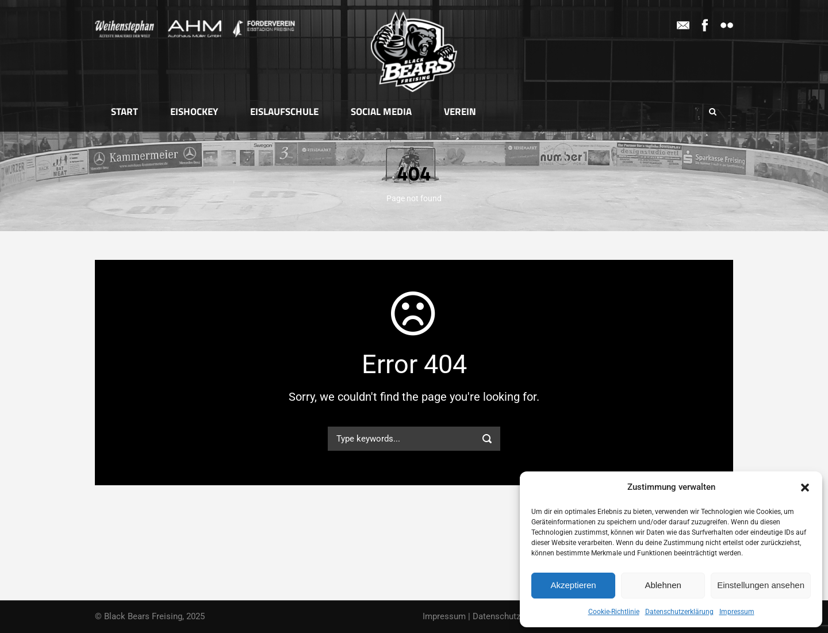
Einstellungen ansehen (760, 585)
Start (124, 111)
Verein (460, 111)
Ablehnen (663, 585)
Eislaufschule (284, 111)
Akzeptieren (573, 585)
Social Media (381, 111)
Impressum (736, 612)
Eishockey (194, 111)
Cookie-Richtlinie (613, 612)
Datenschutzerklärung (679, 612)
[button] (805, 487)
